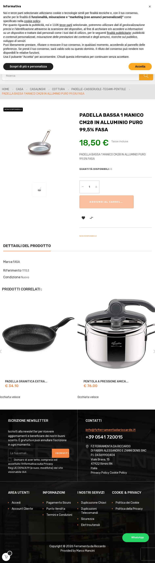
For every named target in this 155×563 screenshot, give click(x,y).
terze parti (66, 25)
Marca (7, 262)
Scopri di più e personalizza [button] (28, 66)
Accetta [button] (140, 66)
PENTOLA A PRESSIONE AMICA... (106, 381)
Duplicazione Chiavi (93, 502)
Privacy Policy (100, 472)
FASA (16, 262)
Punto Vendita (55, 509)
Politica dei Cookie (127, 502)
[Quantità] (89, 187)
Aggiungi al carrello (107, 201)
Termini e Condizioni (59, 515)
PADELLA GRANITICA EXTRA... (26, 381)
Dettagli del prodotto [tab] (27, 246)
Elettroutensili (90, 525)
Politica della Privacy (129, 509)
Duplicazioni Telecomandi (89, 511)
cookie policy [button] (32, 21)
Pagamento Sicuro (58, 502)
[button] (150, 6)
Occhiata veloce (88, 397)
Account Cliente (22, 509)
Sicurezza (87, 519)
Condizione (11, 277)
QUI (24, 471)
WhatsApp (137, 537)
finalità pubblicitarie (119, 32)
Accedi (16, 502)
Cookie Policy (118, 472)
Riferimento (12, 270)
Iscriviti (62, 453)
